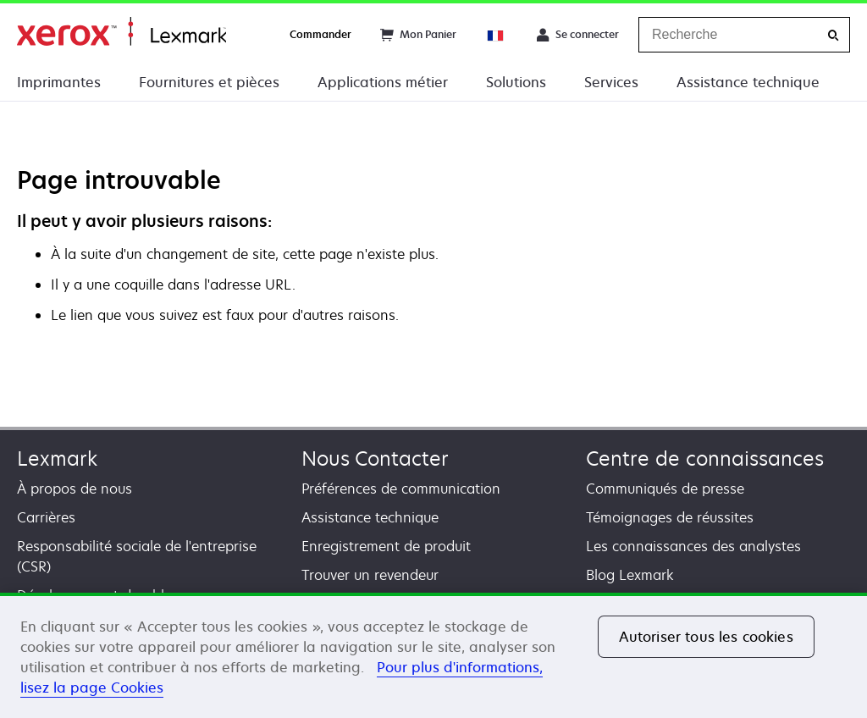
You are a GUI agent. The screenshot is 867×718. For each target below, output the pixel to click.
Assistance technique (748, 82)
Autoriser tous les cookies (706, 636)
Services (611, 82)
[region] (433, 655)
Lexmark (57, 458)
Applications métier (383, 82)
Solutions (516, 82)
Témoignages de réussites (670, 517)
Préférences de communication (400, 488)
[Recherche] (833, 35)
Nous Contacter (375, 458)
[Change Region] (496, 35)
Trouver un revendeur (370, 575)
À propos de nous (74, 488)
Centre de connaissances (705, 458)
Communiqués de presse (665, 488)
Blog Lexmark (630, 575)
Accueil (121, 32)
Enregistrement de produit (386, 546)
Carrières (46, 517)
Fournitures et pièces (209, 82)
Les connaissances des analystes (693, 546)
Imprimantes (59, 82)
